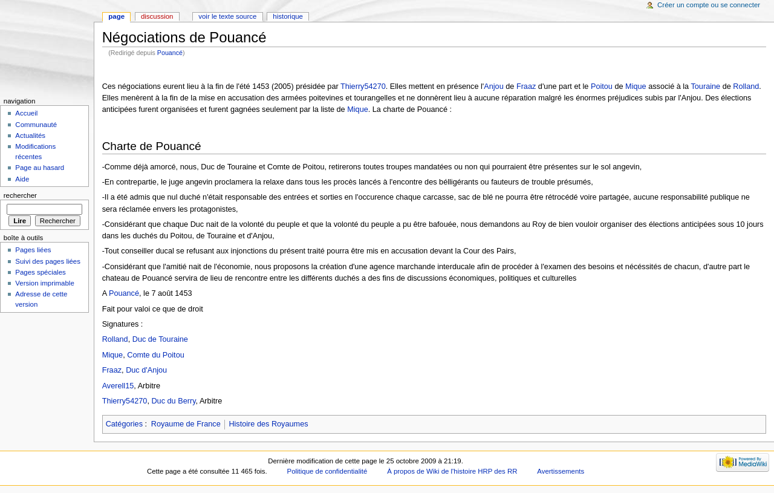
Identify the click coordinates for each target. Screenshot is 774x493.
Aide (22, 179)
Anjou (493, 86)
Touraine (705, 86)
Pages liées (33, 249)
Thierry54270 (363, 86)
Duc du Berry (173, 401)
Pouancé (170, 52)
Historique (288, 16)
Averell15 (118, 386)
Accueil (26, 113)
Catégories (124, 424)
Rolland (746, 86)
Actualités (30, 135)
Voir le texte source (227, 16)
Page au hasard (39, 167)
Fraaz (526, 86)
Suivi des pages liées (47, 261)
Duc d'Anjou (146, 370)
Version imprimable (44, 283)
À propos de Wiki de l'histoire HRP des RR (452, 471)
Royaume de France (186, 424)
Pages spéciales (40, 272)
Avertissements (560, 471)
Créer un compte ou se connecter (708, 4)
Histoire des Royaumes (268, 424)
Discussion (157, 16)
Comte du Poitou (155, 355)
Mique (635, 86)
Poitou (602, 86)
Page (116, 16)
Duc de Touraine (160, 339)
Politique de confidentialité (327, 471)
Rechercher (20, 195)
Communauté (36, 124)
